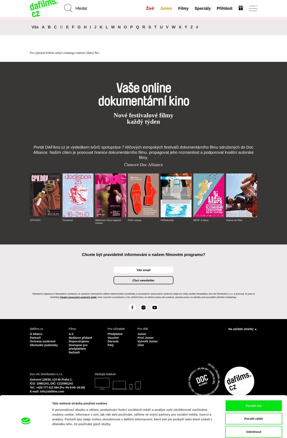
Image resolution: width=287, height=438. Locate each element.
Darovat (113, 341)
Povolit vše (253, 385)
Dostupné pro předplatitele (78, 346)
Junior (166, 8)
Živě (150, 8)
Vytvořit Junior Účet (148, 342)
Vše (35, 27)
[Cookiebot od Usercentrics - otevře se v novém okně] (25, 430)
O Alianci (36, 334)
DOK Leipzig (134, 220)
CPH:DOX (35, 220)
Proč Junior (146, 337)
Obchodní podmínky (44, 344)
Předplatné (115, 334)
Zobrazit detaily (211, 430)
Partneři (35, 337)
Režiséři (74, 351)
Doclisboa (68, 220)
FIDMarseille (167, 220)
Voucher (113, 337)
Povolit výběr (253, 399)
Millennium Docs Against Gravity (108, 221)
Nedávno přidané (81, 337)
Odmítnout (253, 412)
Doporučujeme (79, 341)
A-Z (71, 334)
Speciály (202, 8)
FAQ (111, 344)
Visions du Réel (234, 220)
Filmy (183, 8)
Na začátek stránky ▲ (242, 329)
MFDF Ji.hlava (201, 220)
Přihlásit (224, 8)
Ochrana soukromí (43, 341)
